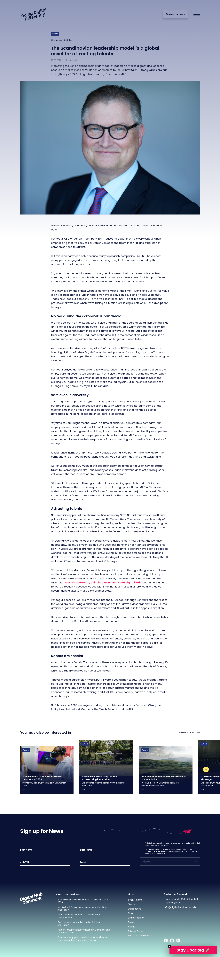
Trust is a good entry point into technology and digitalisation (103, 582)
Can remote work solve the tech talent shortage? (79, 923)
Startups (133, 904)
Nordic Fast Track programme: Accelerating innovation (82, 908)
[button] (141, 844)
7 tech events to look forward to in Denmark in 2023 (83, 901)
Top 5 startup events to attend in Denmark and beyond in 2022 (84, 931)
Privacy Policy (135, 931)
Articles (68, 40)
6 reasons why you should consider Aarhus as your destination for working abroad (82, 939)
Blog (130, 913)
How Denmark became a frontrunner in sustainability (79, 916)
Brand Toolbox (136, 917)
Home (54, 40)
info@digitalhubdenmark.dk (155, 854)
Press (131, 922)
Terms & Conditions (139, 935)
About (131, 926)
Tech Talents (135, 899)
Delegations (134, 908)
